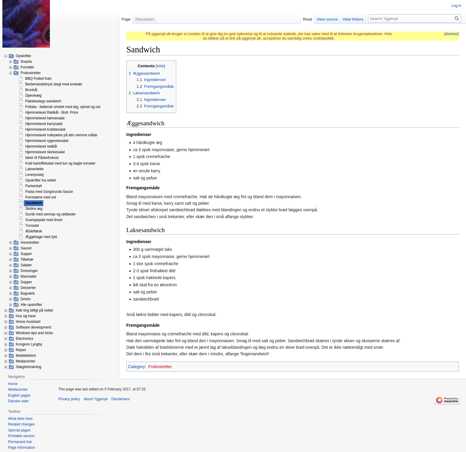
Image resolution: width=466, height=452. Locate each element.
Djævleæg (33, 95)
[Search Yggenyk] (414, 18)
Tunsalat (32, 225)
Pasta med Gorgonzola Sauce (49, 192)
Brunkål (31, 90)
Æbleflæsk (33, 231)
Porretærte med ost (40, 197)
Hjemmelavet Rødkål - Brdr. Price (51, 112)
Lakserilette (34, 169)
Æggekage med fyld (41, 237)
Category (136, 366)
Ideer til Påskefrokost (42, 158)
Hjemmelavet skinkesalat (45, 152)
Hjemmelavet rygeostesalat (46, 141)
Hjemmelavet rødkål (41, 146)
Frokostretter (160, 366)
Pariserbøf (33, 186)
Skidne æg (33, 209)
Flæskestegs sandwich (43, 101)
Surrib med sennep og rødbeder (50, 214)
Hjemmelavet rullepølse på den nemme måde (61, 135)
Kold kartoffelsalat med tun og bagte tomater (60, 163)
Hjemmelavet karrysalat (43, 124)
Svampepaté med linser (44, 220)
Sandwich (33, 203)
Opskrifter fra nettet (40, 180)
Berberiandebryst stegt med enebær (53, 84)
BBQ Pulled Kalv (38, 78)
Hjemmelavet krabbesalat (45, 129)
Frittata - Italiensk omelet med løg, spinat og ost (62, 107)
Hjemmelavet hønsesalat (44, 118)
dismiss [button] (451, 34)
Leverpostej (34, 175)
